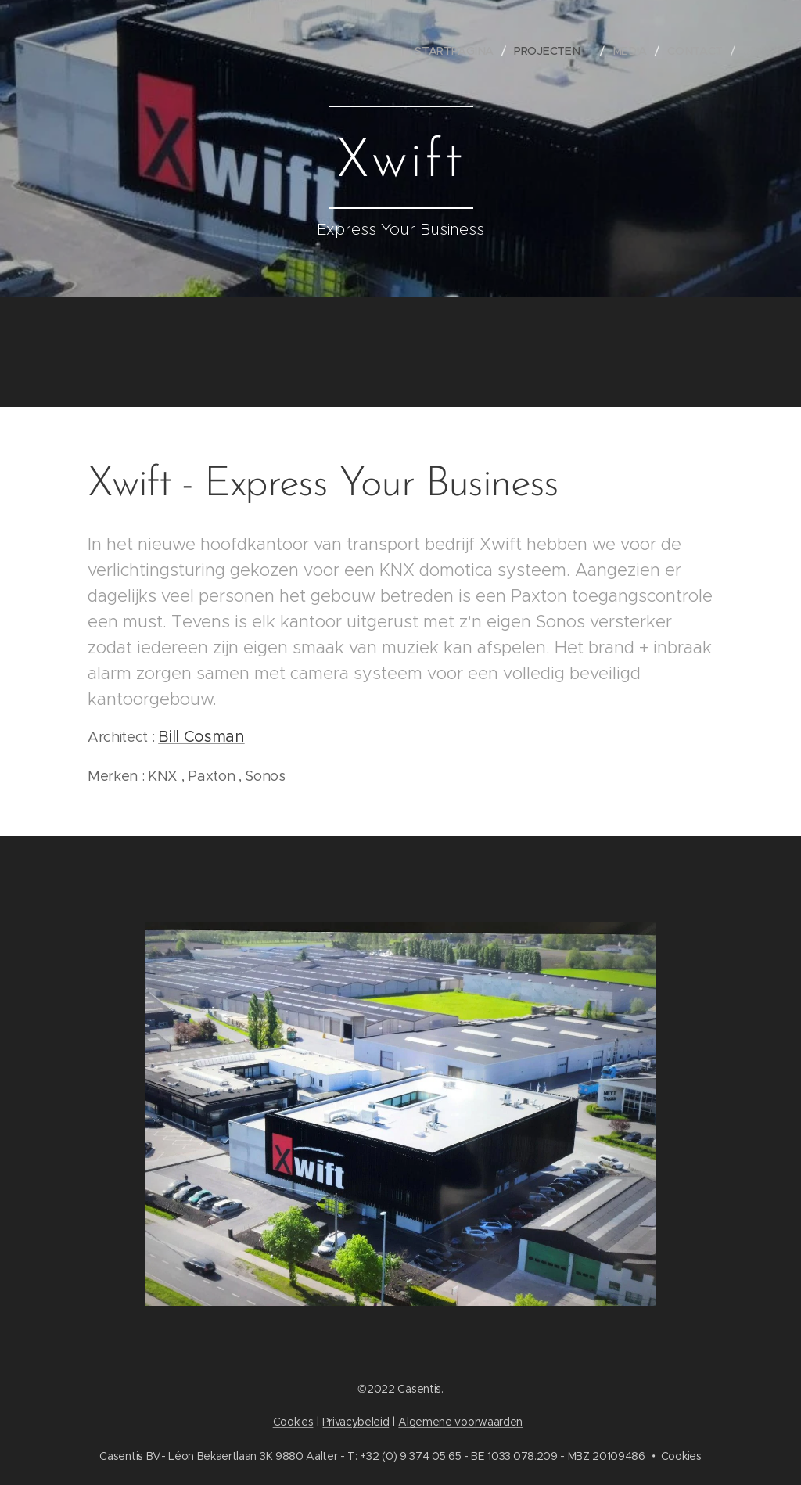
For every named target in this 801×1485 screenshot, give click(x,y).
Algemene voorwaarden (460, 1422)
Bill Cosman (201, 736)
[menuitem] (461, 50)
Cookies (293, 1422)
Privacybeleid (355, 1422)
